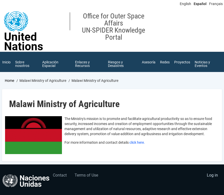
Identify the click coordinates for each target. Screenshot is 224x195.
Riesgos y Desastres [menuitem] (116, 64)
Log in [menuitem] (212, 175)
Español (200, 4)
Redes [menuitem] (165, 62)
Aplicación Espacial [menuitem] (50, 64)
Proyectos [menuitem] (182, 62)
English (185, 4)
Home (9, 81)
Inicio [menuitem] (6, 62)
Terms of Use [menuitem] (86, 175)
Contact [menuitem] (60, 175)
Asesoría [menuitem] (148, 62)
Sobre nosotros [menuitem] (22, 64)
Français (216, 4)
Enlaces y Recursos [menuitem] (82, 64)
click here (136, 142)
